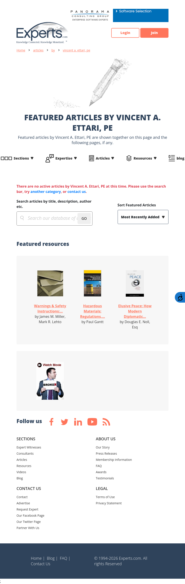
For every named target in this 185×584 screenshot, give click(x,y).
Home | (38, 558)
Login (125, 32)
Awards (101, 472)
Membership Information (114, 460)
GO (84, 218)
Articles (103, 158)
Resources (142, 158)
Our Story (103, 447)
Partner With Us (28, 528)
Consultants (25, 453)
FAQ (99, 466)
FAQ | (65, 558)
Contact (22, 497)
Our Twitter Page (29, 522)
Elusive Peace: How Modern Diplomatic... (135, 311)
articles (38, 50)
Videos (21, 472)
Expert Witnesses (29, 447)
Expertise (64, 158)
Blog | (52, 558)
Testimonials (105, 478)
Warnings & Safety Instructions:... (50, 308)
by (53, 50)
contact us (76, 191)
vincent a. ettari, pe (76, 50)
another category (45, 191)
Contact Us (40, 563)
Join (154, 32)
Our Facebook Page (30, 515)
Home (21, 50)
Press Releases (106, 453)
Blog (20, 478)
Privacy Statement (109, 503)
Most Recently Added (140, 217)
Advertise (23, 503)
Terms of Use (105, 497)
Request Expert (27, 509)
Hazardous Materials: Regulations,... (92, 311)
